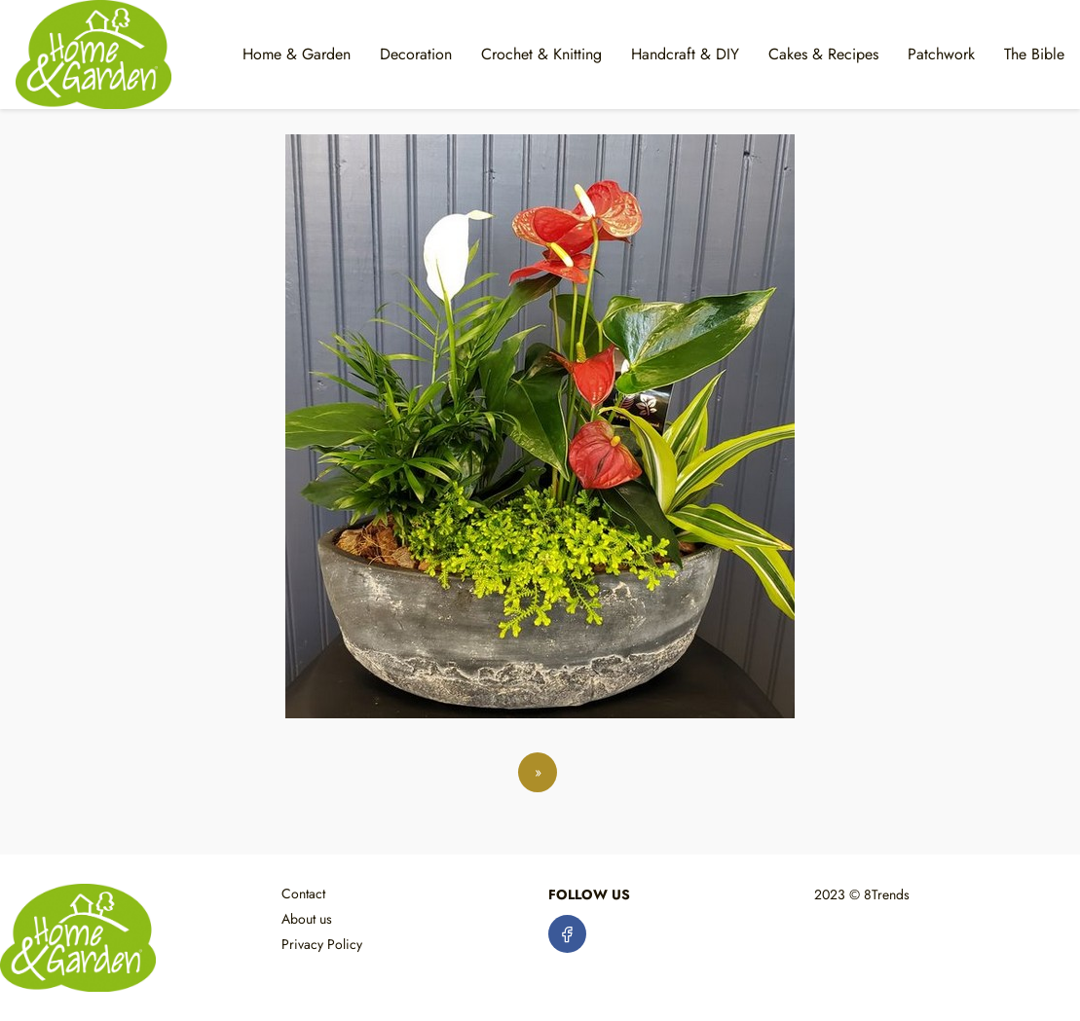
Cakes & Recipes (823, 54)
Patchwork (941, 54)
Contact (303, 893)
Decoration (416, 54)
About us (306, 919)
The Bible (1034, 54)
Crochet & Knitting (541, 54)
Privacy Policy (321, 944)
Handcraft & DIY (685, 54)
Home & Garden (296, 54)
